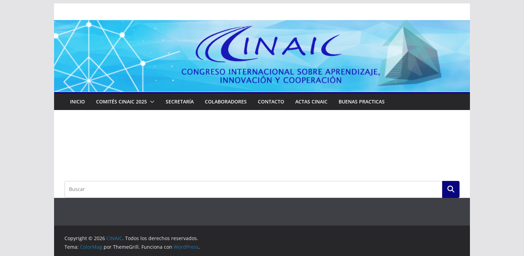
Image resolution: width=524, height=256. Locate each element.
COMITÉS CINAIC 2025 (121, 101)
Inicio (77, 101)
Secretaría (180, 101)
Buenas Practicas (362, 101)
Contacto (271, 101)
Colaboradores (226, 101)
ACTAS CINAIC (311, 101)
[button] (151, 102)
